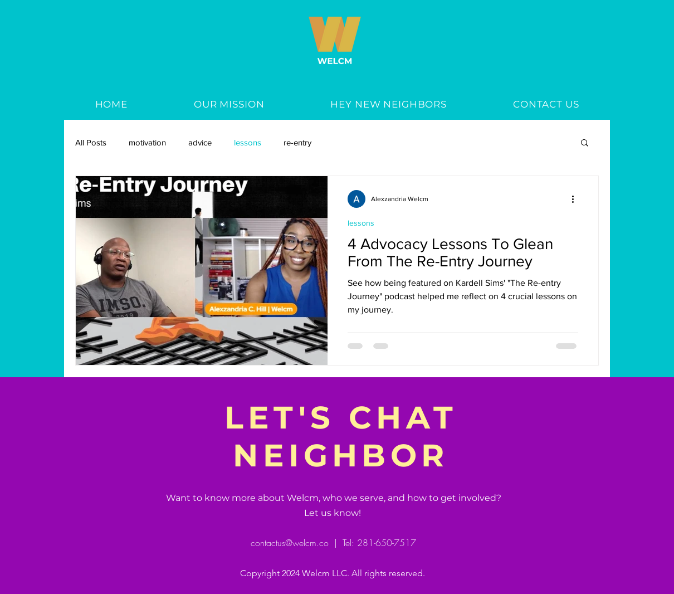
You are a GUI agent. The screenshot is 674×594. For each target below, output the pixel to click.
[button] (584, 143)
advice (200, 142)
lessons (247, 142)
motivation (147, 142)
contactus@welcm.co (290, 543)
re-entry (297, 142)
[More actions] (576, 199)
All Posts (90, 142)
